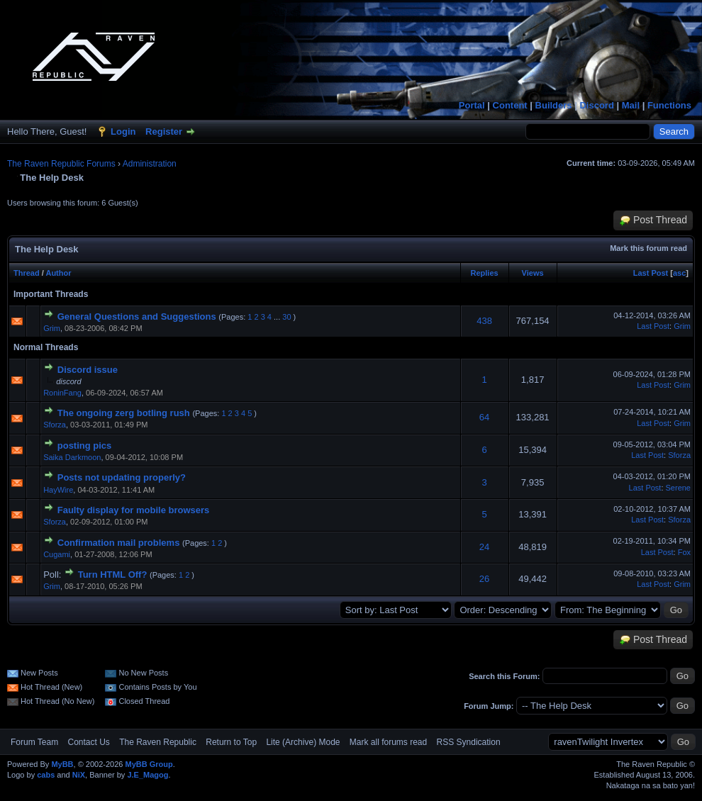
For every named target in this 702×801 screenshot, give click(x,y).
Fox (684, 552)
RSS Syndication (469, 742)
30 (286, 317)
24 (484, 547)
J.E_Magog (147, 775)
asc (679, 273)
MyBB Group (148, 764)
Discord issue (87, 369)
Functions (669, 105)
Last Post (651, 273)
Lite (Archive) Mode (303, 742)
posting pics (84, 445)
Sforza (54, 424)
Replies (484, 273)
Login (123, 131)
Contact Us (88, 742)
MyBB (62, 764)
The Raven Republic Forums (61, 164)
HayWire (58, 490)
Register (163, 131)
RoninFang (62, 392)
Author (58, 273)
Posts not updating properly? (121, 477)
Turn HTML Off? (112, 574)
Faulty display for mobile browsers (133, 510)
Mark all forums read (388, 742)
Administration (150, 164)
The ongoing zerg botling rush (123, 413)
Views (533, 273)
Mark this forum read (648, 248)
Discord (596, 105)
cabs (46, 775)
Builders (553, 105)
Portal (472, 105)
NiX (78, 775)
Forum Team (34, 742)
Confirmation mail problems (118, 542)
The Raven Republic (157, 742)
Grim (51, 328)
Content (510, 105)
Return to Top (231, 742)
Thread (26, 273)
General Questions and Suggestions (136, 316)
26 (484, 578)
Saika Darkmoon (72, 457)
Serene (678, 487)
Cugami (56, 554)
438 (484, 320)
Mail (631, 105)
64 (484, 417)
